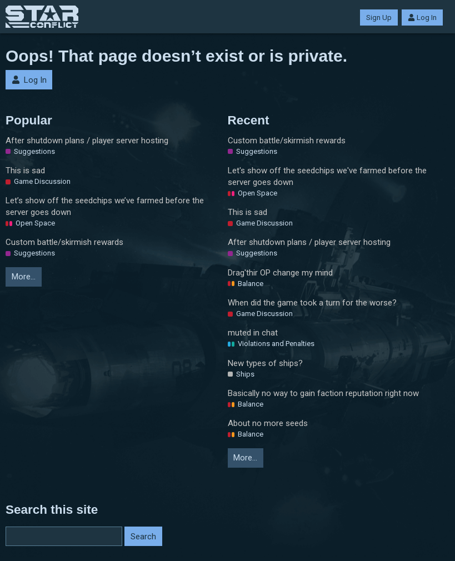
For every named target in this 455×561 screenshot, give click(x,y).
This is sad (25, 171)
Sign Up (379, 17)
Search (143, 537)
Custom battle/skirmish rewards (64, 242)
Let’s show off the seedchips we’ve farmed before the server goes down (105, 206)
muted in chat (253, 333)
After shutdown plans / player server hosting (87, 141)
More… (24, 277)
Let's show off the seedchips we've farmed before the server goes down (327, 176)
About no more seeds (268, 423)
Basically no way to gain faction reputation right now (323, 393)
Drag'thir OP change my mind (280, 273)
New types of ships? (265, 363)
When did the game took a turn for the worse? (312, 303)
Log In (422, 17)
